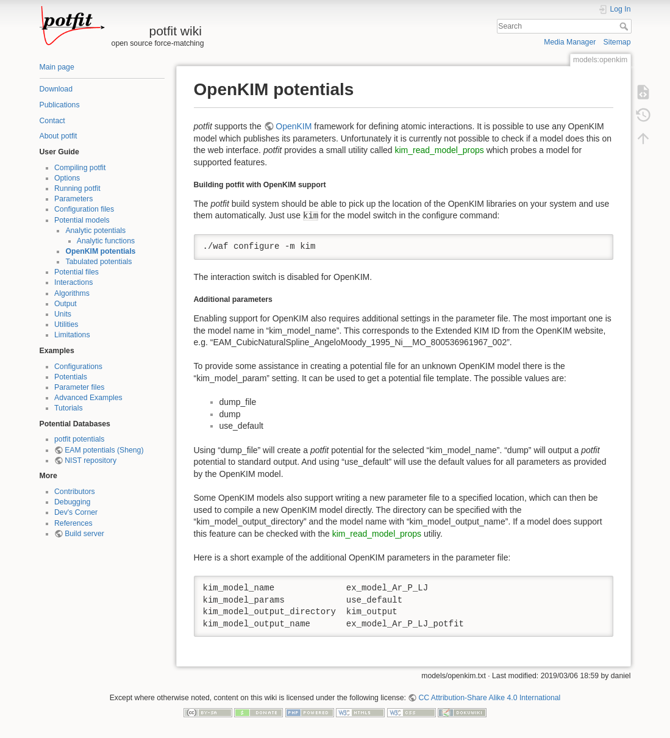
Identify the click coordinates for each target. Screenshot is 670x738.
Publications (60, 105)
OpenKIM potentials (100, 251)
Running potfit (77, 188)
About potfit (58, 136)
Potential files (76, 272)
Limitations (72, 335)
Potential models (82, 220)
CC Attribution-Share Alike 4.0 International (489, 697)
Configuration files (84, 209)
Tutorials (68, 408)
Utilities (66, 324)
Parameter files (79, 387)
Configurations (78, 366)
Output (65, 303)
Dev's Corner (76, 512)
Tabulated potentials (98, 261)
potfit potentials (79, 439)
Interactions (73, 282)
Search (625, 26)
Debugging (72, 502)
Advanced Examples (88, 397)
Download (56, 89)
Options (67, 178)
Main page (57, 67)
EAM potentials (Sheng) (104, 450)
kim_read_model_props (438, 150)
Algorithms (72, 293)
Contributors (74, 491)
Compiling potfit (79, 167)
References (73, 523)
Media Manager (570, 42)
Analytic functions (106, 241)
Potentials (70, 377)
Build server (84, 533)
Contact (52, 120)
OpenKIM (294, 126)
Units (62, 314)
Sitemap (617, 42)
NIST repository (90, 460)
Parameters (73, 199)
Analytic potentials (95, 230)
